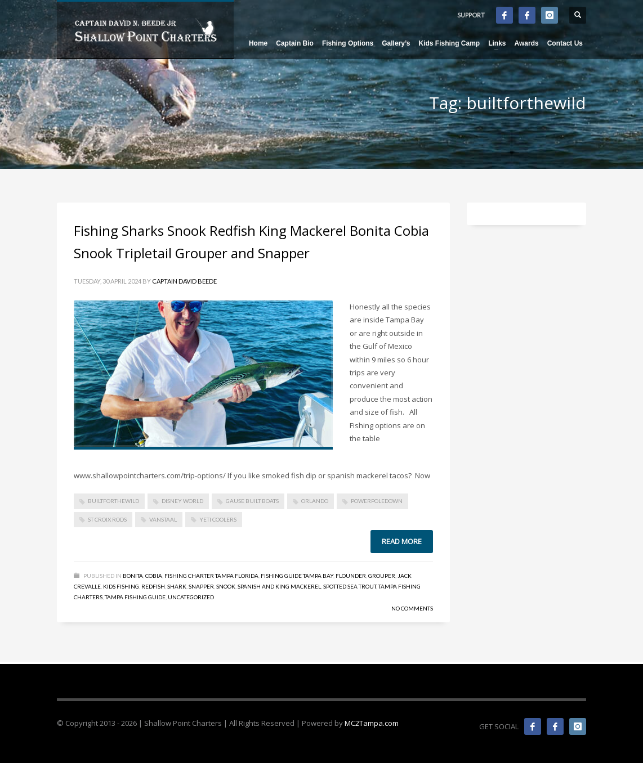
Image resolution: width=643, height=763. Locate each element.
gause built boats (252, 500)
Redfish (153, 586)
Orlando (314, 500)
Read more (402, 541)
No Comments (412, 608)
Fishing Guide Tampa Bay (297, 575)
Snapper (201, 586)
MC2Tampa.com (372, 723)
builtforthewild (113, 500)
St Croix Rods (107, 519)
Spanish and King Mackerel (279, 586)
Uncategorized (191, 597)
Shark (176, 586)
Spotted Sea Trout (349, 586)
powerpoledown (377, 500)
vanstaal (163, 519)
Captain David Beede (184, 281)
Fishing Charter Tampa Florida (211, 575)
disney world (182, 500)
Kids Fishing (121, 586)
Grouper (381, 575)
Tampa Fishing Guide (135, 597)
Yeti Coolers (217, 519)
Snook (225, 586)
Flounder (351, 575)
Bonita (133, 575)
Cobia (153, 575)
